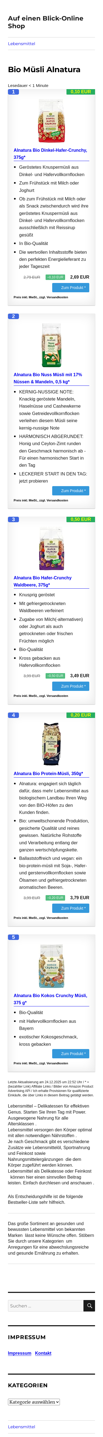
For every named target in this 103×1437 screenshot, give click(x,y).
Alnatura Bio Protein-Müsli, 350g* (48, 773)
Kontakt (43, 1353)
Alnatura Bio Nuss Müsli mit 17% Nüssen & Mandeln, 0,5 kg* (48, 378)
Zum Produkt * (73, 287)
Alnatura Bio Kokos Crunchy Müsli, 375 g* (50, 999)
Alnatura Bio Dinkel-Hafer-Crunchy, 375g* (50, 154)
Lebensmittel (21, 43)
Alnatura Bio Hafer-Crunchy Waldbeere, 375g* (43, 581)
